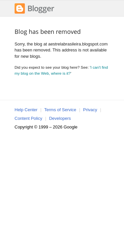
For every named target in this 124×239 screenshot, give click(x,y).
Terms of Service (60, 109)
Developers (60, 118)
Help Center (26, 109)
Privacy (90, 109)
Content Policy (28, 118)
